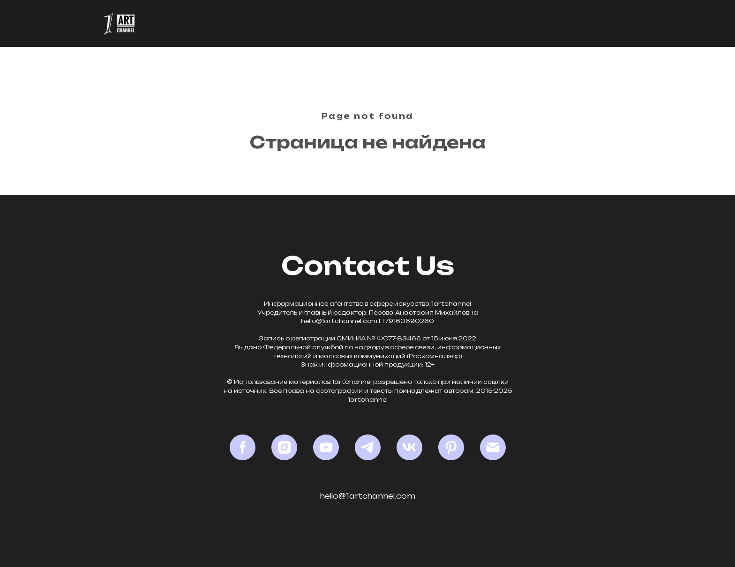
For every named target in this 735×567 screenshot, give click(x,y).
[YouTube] (326, 447)
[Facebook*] (242, 447)
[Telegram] (368, 447)
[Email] (493, 447)
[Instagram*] (284, 447)
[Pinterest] (451, 447)
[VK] (409, 447)
